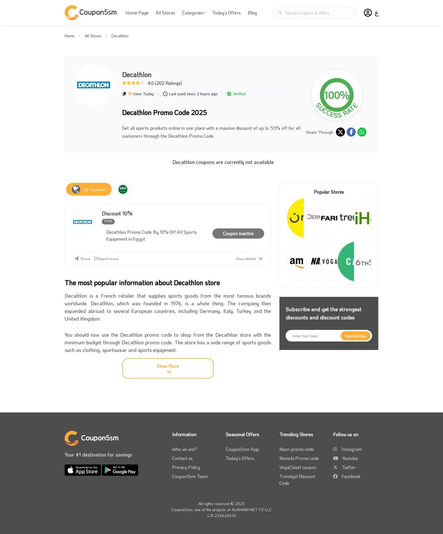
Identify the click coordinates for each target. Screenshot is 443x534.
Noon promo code (296, 449)
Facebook (351, 476)
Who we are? (184, 449)
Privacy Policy (186, 467)
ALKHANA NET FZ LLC (252, 509)
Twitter (349, 467)
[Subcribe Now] (355, 335)
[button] (368, 13)
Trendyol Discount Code (297, 479)
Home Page (137, 13)
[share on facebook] (351, 132)
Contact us (182, 458)
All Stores (165, 13)
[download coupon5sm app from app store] (83, 469)
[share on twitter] (340, 132)
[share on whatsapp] (361, 132)
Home (70, 35)
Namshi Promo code (299, 458)
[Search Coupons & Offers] (314, 12)
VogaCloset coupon (297, 467)
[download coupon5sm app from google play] (120, 469)
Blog (252, 13)
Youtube (350, 458)
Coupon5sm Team (190, 476)
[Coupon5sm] (91, 12)
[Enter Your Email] (329, 335)
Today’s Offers (226, 13)
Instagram (351, 449)
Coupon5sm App (242, 449)
